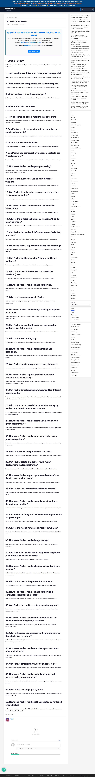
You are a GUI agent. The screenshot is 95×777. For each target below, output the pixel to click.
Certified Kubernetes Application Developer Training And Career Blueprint (79, 98)
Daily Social (74, 168)
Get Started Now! (34, 51)
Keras (72, 209)
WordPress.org (75, 320)
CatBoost (73, 158)
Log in (72, 312)
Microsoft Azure (75, 232)
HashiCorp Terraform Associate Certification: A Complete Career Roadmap (79, 87)
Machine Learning (75, 226)
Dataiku (73, 176)
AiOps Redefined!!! (9, 8)
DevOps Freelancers (76, 347)
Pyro (72, 265)
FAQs (9, 714)
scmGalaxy (74, 332)
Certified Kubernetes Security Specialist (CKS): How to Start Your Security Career (80, 92)
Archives (73, 302)
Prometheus (74, 257)
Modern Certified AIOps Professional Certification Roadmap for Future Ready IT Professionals (80, 27)
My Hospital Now (75, 362)
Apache (73, 130)
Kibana (73, 211)
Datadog (73, 173)
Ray (72, 272)
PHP (72, 255)
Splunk (73, 280)
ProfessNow (74, 367)
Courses (73, 163)
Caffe (72, 155)
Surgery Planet (74, 360)
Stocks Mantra (74, 372)
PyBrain (73, 262)
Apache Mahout (75, 137)
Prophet (73, 260)
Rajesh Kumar (28, 45)
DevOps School (75, 327)
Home (7, 17)
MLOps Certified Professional (74, 3)
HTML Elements (75, 201)
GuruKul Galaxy (75, 342)
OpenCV (73, 252)
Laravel (73, 216)
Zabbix (73, 298)
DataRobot (73, 178)
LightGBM (73, 221)
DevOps (23, 42)
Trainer (64, 775)
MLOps (40, 42)
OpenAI (73, 249)
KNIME (73, 214)
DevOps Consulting (76, 344)
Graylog (73, 196)
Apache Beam (74, 132)
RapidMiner (74, 270)
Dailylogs (17, 775)
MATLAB (73, 229)
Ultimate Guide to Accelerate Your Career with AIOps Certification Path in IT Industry (80, 21)
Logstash (73, 224)
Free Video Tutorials (76, 324)
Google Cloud (74, 191)
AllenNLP (73, 119)
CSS (72, 165)
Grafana (73, 193)
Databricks (74, 170)
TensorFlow (74, 282)
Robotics (73, 275)
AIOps (72, 339)
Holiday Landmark (75, 357)
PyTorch (73, 267)
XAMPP (73, 293)
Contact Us (8, 775)
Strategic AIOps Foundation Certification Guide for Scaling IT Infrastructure (79, 37)
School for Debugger (76, 355)
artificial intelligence (76, 148)
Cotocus (73, 370)
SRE (27, 42)
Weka (72, 290)
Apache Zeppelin (75, 145)
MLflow (73, 237)
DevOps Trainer (75, 350)
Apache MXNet (75, 140)
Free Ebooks (74, 352)
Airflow (73, 117)
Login (59, 740)
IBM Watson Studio (76, 206)
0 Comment (23, 24)
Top (12, 714)
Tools (23, 775)
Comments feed (75, 317)
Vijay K (8, 24)
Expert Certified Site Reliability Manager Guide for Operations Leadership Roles (78, 42)
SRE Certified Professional (39, 3)
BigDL (72, 150)
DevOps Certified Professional (22, 3)
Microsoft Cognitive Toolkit (78, 234)
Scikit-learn (74, 277)
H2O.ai (72, 198)
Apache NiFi (74, 142)
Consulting (49, 775)
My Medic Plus (75, 365)
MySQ (72, 244)
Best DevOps (74, 329)
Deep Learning (74, 181)
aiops (72, 114)
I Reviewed (74, 375)
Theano (73, 288)
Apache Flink (74, 135)
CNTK (72, 160)
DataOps (73, 337)
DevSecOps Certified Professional (56, 3)
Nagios (73, 247)
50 (6, 714)
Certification (31, 775)
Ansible (73, 127)
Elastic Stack (74, 188)
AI (71, 112)
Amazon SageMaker (76, 125)
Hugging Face (74, 204)
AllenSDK (73, 122)
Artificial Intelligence (76, 334)
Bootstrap (73, 153)
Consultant (41, 775)
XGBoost (73, 295)
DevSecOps (32, 42)
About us (71, 775)
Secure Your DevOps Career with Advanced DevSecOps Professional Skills (80, 60)
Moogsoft (73, 242)
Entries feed (74, 315)
